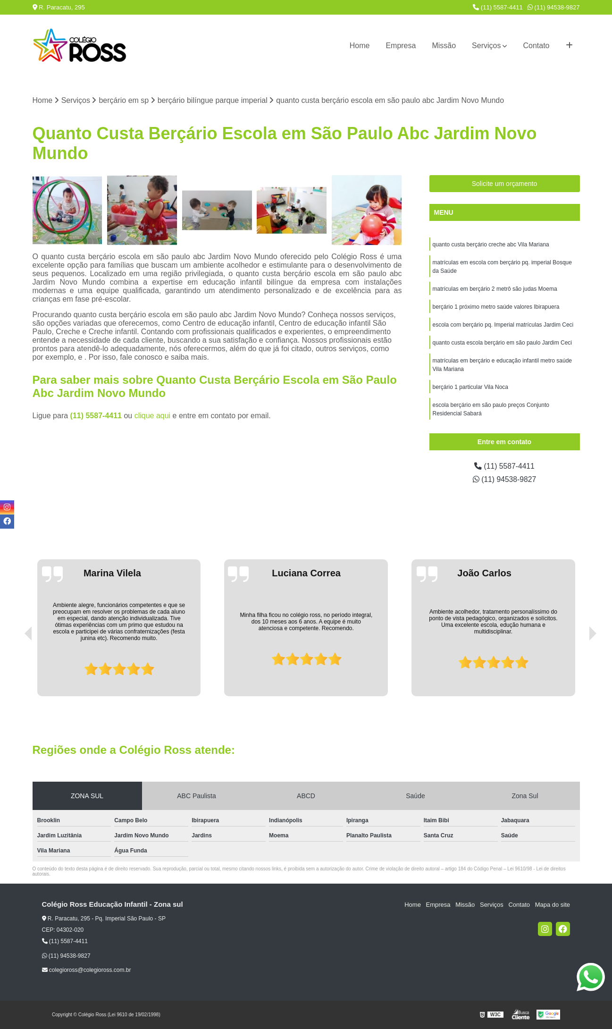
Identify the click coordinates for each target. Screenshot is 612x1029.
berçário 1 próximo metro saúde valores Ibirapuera (496, 307)
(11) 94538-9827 (554, 7)
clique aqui (152, 416)
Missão (444, 46)
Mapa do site (552, 905)
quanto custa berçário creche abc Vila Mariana (491, 245)
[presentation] (15, 670)
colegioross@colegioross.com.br (86, 970)
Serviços (486, 46)
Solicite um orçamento (504, 184)
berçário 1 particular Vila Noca (471, 387)
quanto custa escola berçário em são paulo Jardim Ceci (502, 343)
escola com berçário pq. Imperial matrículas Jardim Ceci (503, 325)
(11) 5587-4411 (498, 7)
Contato (536, 46)
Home (360, 46)
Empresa (401, 46)
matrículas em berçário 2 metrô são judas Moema (495, 289)
